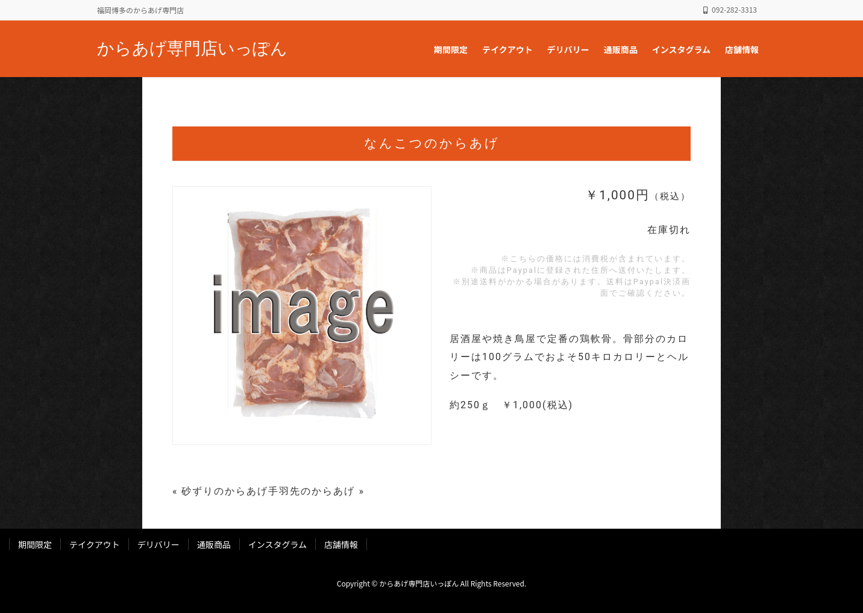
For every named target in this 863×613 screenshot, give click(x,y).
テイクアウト (94, 544)
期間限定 (35, 544)
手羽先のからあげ (311, 491)
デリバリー (158, 544)
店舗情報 (341, 544)
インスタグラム (277, 544)
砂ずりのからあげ (224, 491)
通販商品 (214, 544)
